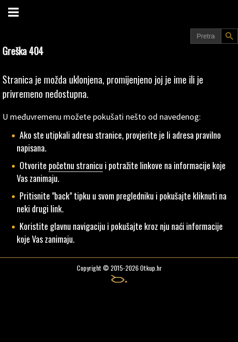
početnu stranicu (76, 165)
